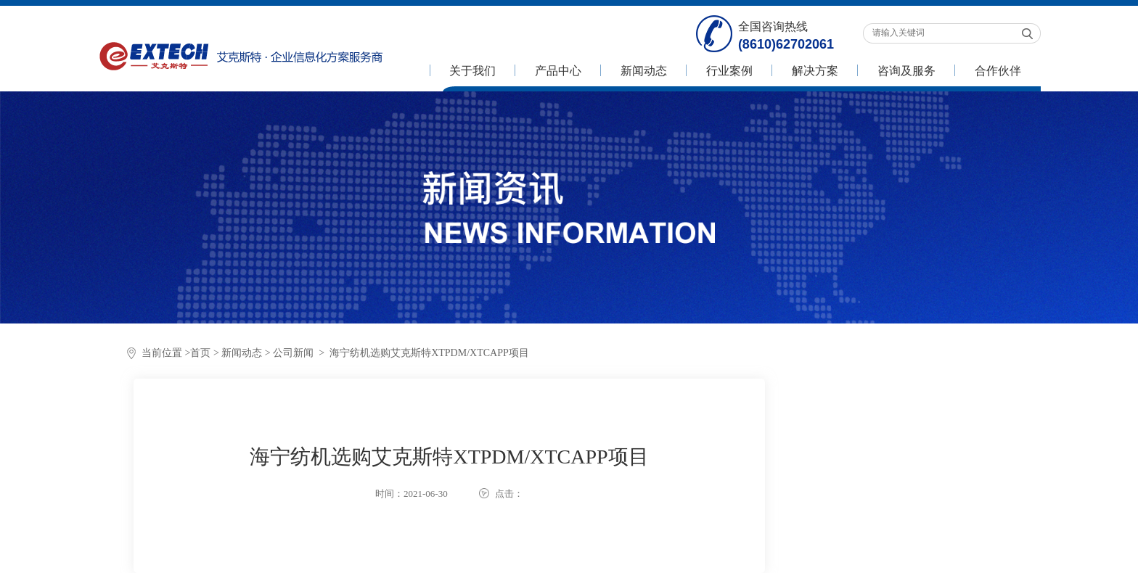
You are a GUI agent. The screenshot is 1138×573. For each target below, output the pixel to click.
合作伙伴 (998, 71)
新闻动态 (644, 71)
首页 (200, 352)
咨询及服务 (906, 71)
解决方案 (815, 71)
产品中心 (558, 71)
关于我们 (472, 71)
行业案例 (729, 71)
